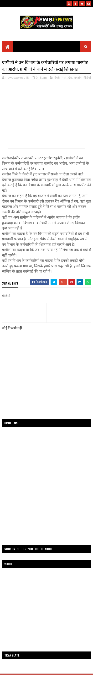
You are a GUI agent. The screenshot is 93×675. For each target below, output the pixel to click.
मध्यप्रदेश (67, 77)
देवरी (57, 77)
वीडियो (87, 77)
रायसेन (78, 77)
